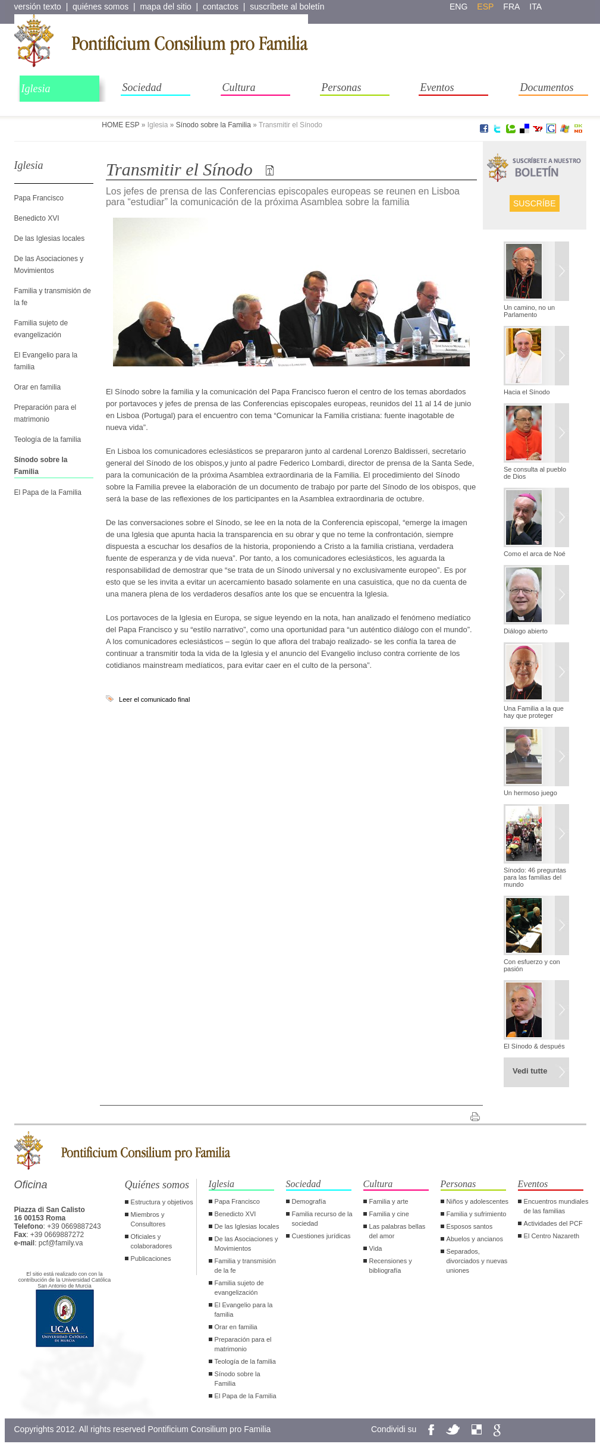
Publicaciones (151, 1258)
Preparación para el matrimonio (243, 1344)
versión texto (37, 6)
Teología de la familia (47, 439)
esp (485, 6)
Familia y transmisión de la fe (245, 1265)
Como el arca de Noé (535, 553)
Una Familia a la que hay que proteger (534, 712)
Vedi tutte (530, 1070)
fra (511, 6)
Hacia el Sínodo (527, 392)
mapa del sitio (165, 6)
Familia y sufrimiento (477, 1213)
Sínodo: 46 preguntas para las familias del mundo (535, 877)
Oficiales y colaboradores (151, 1241)
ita (535, 6)
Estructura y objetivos (162, 1202)
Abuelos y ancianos (475, 1238)
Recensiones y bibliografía (390, 1265)
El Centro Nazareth (552, 1235)
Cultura (239, 87)
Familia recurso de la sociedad (322, 1218)
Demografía (309, 1201)
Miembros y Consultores (148, 1219)
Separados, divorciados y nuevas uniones (477, 1261)
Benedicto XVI (36, 218)
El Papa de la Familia (47, 492)
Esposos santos (470, 1226)
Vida (375, 1248)
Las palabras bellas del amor (397, 1231)
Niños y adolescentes (478, 1201)
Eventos (437, 87)
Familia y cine (389, 1213)
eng (458, 6)
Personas (342, 87)
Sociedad (142, 87)
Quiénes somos (157, 1185)
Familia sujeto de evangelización (239, 1287)
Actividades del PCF (553, 1223)
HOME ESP (120, 125)
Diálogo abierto (526, 631)
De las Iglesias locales (49, 238)
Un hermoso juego (530, 792)
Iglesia (36, 89)
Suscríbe (534, 203)
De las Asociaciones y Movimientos (246, 1243)
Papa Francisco (39, 198)
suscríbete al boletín (287, 6)
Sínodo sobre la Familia (213, 125)
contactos (220, 6)
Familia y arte (389, 1201)
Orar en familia (37, 387)
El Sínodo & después (534, 1046)
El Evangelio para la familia (244, 1309)
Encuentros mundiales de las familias (556, 1206)
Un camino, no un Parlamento (529, 311)
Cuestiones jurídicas (321, 1235)
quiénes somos (100, 6)
